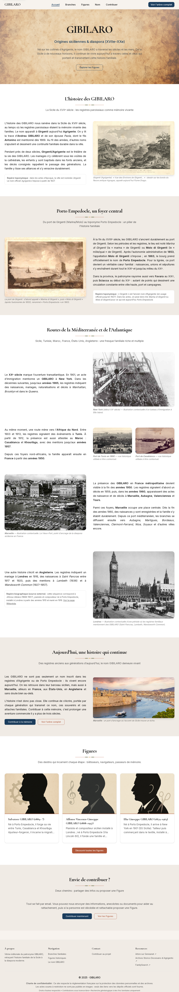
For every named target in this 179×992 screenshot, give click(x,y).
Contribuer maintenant (77, 916)
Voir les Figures (105, 916)
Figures (85, 4)
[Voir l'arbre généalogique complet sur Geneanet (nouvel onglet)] (161, 4)
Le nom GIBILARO (56, 962)
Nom (97, 4)
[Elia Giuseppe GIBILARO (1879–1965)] (147, 808)
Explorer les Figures (89, 67)
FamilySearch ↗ (142, 965)
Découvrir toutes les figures (89, 850)
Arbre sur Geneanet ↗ (145, 954)
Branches (70, 4)
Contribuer (112, 4)
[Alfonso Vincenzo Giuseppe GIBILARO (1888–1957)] (89, 808)
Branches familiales (57, 954)
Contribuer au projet (101, 954)
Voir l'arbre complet (51, 722)
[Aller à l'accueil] (12, 4)
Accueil (55, 4)
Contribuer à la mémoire (20, 722)
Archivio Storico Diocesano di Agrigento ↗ (154, 959)
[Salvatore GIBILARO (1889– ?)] (32, 808)
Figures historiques (57, 958)
